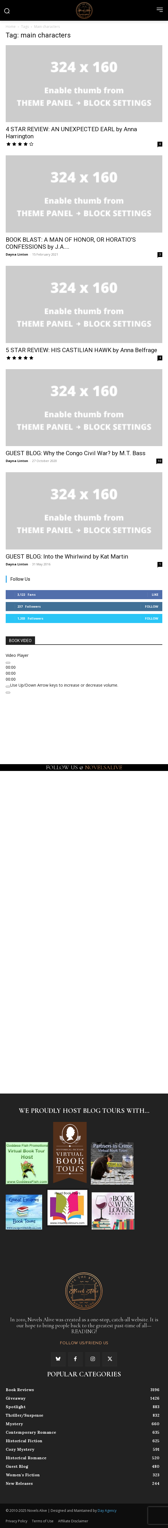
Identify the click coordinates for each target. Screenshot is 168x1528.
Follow (151, 606)
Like (155, 594)
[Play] (8, 663)
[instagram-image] (44, 808)
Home (11, 26)
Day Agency (107, 1510)
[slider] (64, 685)
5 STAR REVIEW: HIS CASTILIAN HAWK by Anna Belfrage (81, 350)
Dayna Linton (17, 254)
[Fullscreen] (8, 692)
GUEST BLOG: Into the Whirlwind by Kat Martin (67, 556)
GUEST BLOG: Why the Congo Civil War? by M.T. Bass (76, 453)
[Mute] (8, 686)
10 (159, 461)
